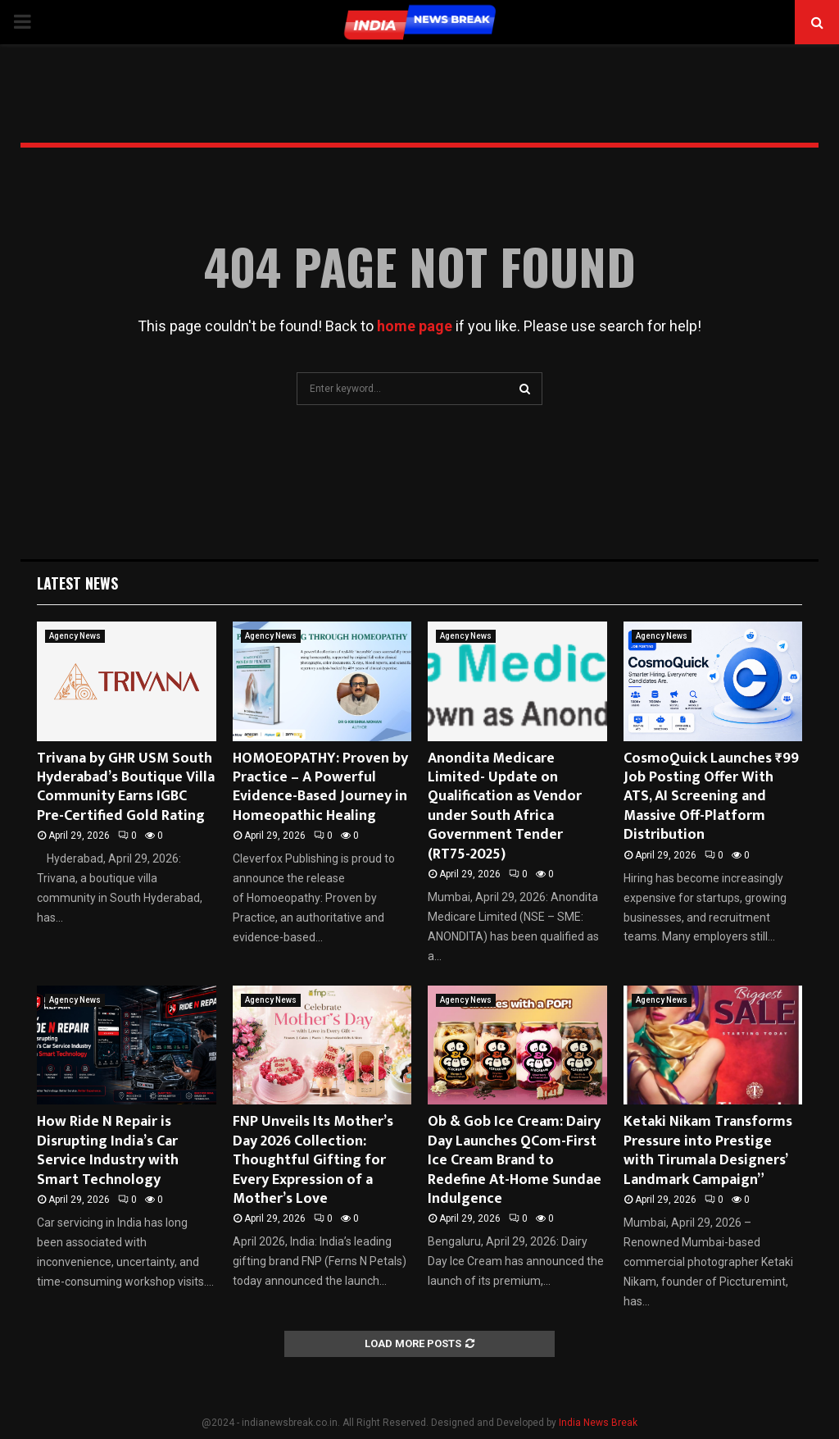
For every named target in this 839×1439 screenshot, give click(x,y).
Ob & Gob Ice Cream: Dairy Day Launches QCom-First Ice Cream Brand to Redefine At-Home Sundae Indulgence (514, 1160)
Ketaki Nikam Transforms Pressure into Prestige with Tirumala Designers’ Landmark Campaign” (708, 1150)
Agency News (75, 635)
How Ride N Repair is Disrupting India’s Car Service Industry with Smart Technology (108, 1150)
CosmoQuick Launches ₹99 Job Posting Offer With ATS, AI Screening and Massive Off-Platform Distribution (711, 797)
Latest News (77, 583)
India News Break (598, 1422)
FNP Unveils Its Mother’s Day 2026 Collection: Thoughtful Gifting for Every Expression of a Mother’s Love (313, 1160)
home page (414, 326)
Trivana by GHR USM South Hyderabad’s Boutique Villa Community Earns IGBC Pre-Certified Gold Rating (126, 787)
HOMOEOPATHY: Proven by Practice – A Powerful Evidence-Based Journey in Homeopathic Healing (320, 787)
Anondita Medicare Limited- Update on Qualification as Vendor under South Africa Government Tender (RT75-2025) (505, 806)
